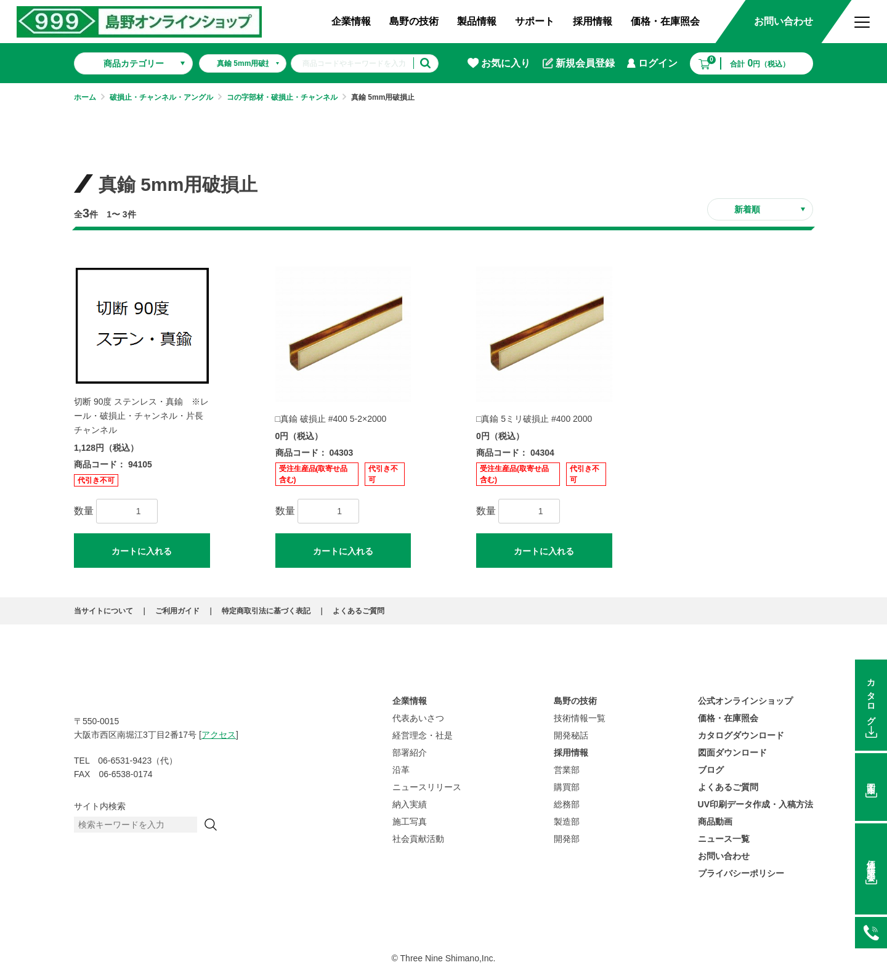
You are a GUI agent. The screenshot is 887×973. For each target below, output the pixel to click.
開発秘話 (571, 735)
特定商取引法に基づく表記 (266, 611)
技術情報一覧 (580, 718)
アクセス (218, 735)
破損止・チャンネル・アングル (161, 97)
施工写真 (409, 821)
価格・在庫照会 (665, 21)
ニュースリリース (426, 787)
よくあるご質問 (358, 611)
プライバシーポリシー (741, 873)
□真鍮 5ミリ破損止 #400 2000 (534, 419)
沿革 (401, 770)
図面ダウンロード (732, 752)
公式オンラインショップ (745, 701)
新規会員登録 (579, 63)
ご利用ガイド (177, 611)
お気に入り (499, 63)
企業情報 (351, 21)
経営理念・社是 (422, 735)
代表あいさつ (418, 718)
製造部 (567, 821)
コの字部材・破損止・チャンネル (282, 97)
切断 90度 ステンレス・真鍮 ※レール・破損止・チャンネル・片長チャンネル (141, 416)
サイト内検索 (100, 806)
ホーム (85, 97)
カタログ (871, 697)
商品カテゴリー (133, 63)
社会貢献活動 (418, 839)
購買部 (567, 787)
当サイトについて (103, 611)
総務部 (567, 804)
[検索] (210, 824)
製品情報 (476, 21)
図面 (871, 779)
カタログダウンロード (741, 735)
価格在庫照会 (871, 861)
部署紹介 (409, 752)
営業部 (567, 770)
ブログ (711, 770)
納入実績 (409, 804)
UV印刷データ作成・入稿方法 (755, 804)
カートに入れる (141, 551)
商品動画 (715, 821)
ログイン (652, 63)
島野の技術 (414, 21)
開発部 (567, 839)
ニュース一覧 (724, 839)
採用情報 (592, 21)
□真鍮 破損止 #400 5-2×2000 (331, 419)
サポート (534, 21)
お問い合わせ (783, 21)
